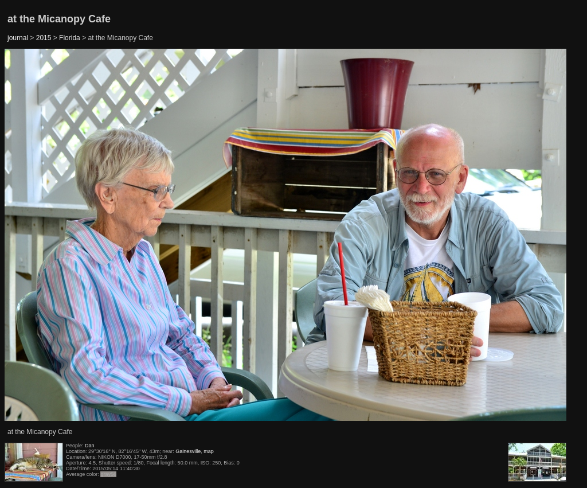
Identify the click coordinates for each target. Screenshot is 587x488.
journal (17, 38)
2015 (44, 38)
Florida (69, 38)
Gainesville (188, 451)
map (209, 451)
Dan (90, 445)
